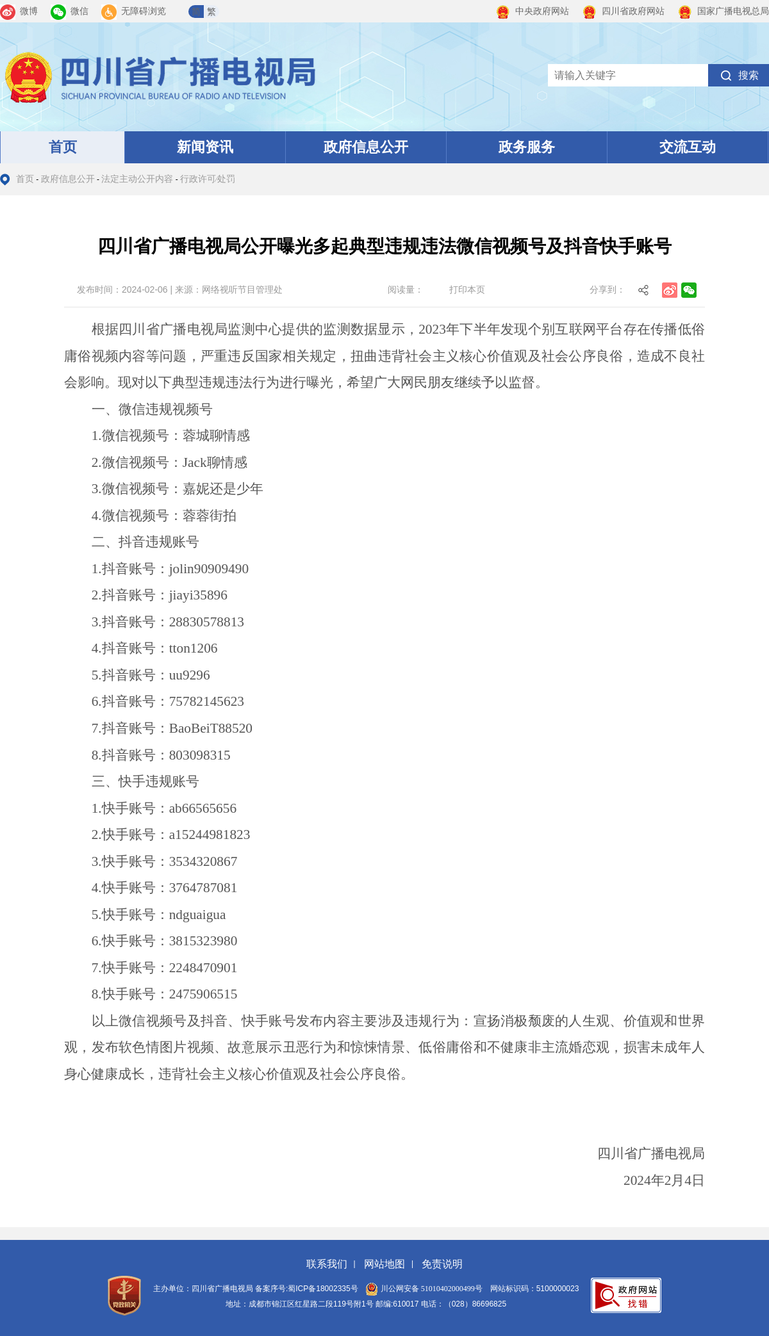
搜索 (748, 75)
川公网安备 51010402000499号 (424, 1288)
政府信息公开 (366, 147)
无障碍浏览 (133, 11)
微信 (69, 11)
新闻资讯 (205, 147)
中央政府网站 (532, 11)
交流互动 (687, 147)
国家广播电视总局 (723, 11)
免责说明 (442, 1264)
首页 (63, 147)
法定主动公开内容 (137, 179)
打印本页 (467, 289)
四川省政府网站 (623, 11)
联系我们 (326, 1264)
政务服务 (527, 147)
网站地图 (384, 1264)
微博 (19, 11)
